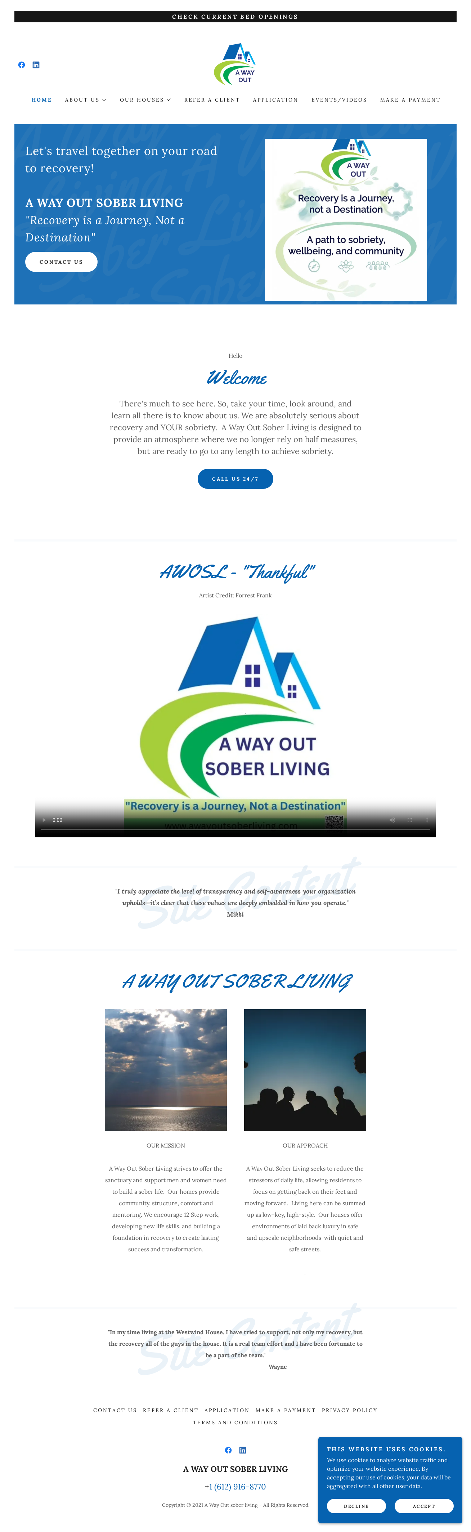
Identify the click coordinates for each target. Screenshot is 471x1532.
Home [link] (42, 100)
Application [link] (276, 100)
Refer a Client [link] (212, 100)
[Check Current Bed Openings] (235, 16)
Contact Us (61, 262)
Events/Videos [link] (339, 100)
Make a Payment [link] (410, 100)
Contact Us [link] (115, 1410)
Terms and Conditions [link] (235, 1422)
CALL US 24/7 (235, 479)
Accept (424, 1506)
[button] (85, 99)
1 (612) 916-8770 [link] (237, 1487)
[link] (21, 65)
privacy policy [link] (350, 1410)
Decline (356, 1506)
